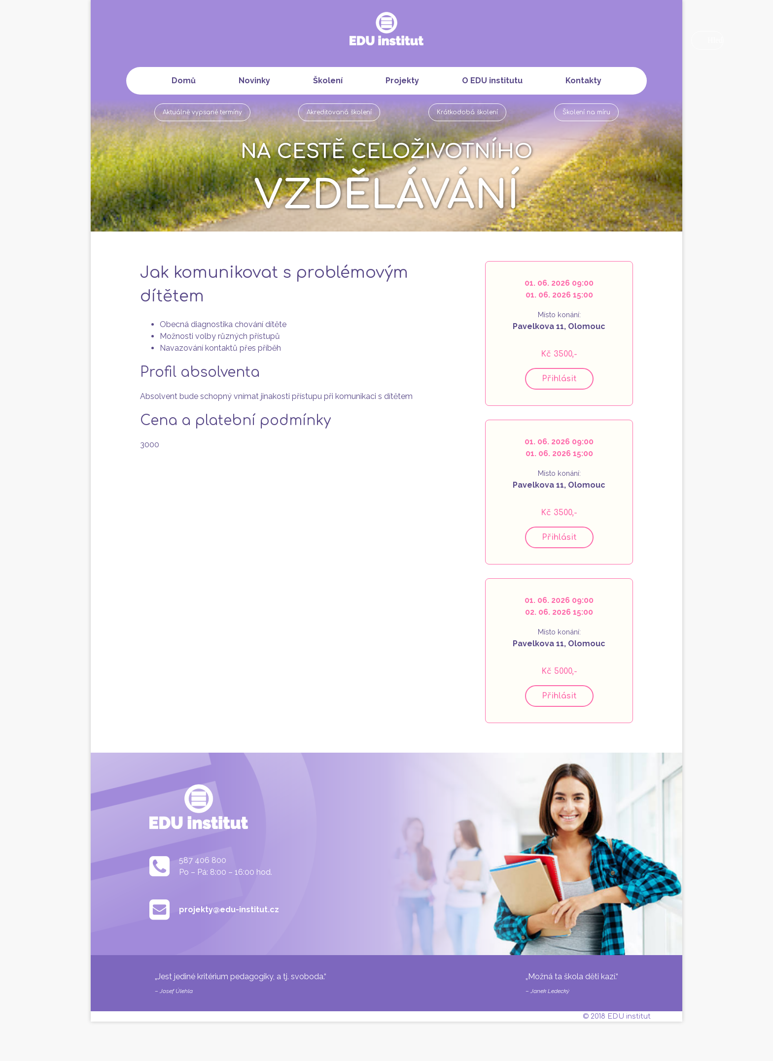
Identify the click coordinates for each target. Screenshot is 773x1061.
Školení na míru (586, 112)
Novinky (254, 80)
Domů (184, 80)
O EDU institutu (492, 80)
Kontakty (583, 80)
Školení (328, 80)
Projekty (402, 80)
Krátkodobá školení (467, 112)
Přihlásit (559, 378)
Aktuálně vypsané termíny (202, 112)
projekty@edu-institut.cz (229, 909)
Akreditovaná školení (339, 112)
